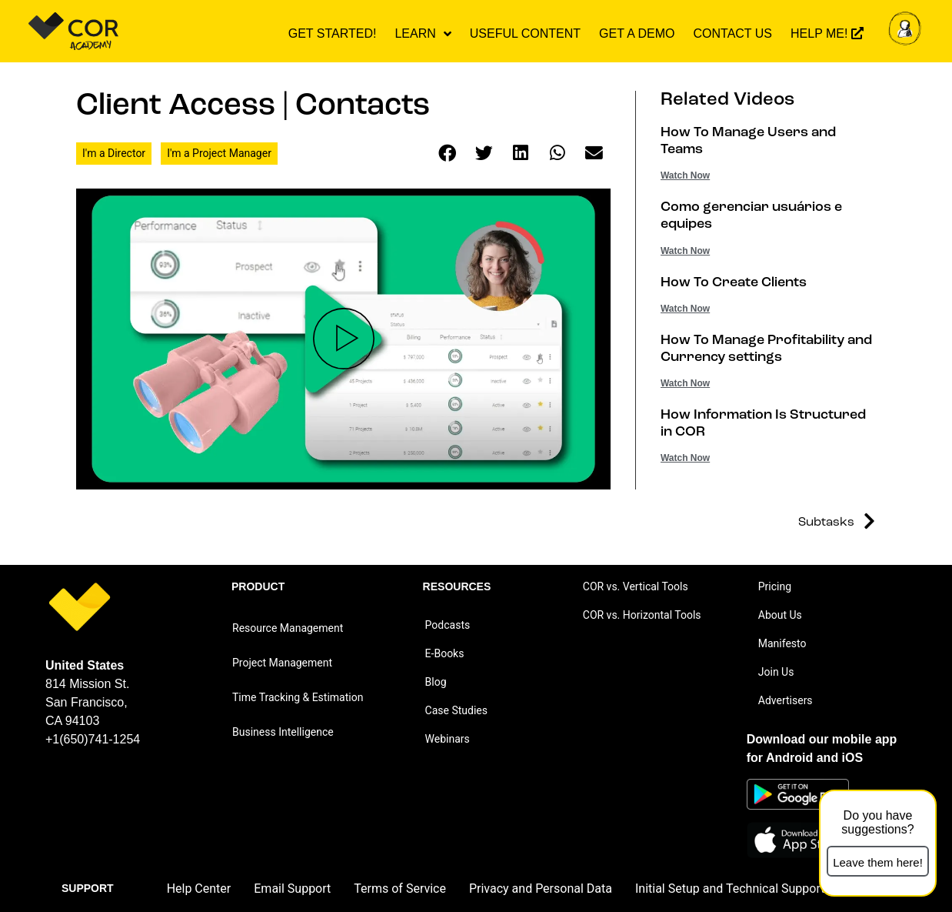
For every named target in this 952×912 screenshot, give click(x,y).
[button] (447, 153)
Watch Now (685, 175)
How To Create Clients (734, 283)
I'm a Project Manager (219, 153)
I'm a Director (113, 153)
